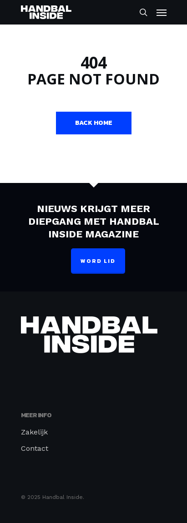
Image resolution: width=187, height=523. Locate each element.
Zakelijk (34, 432)
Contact (34, 448)
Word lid (98, 261)
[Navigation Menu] (162, 12)
